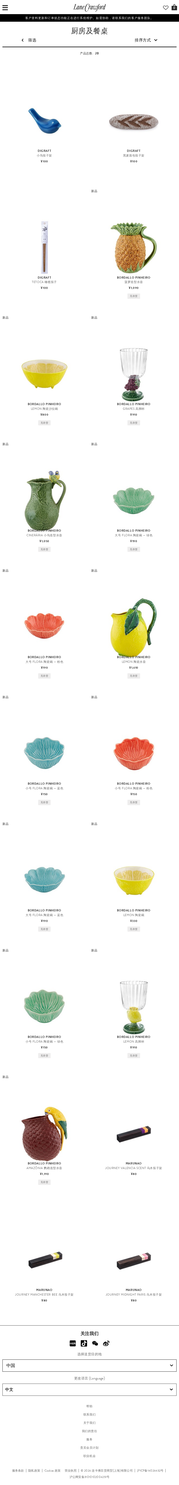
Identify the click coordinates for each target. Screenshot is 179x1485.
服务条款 (18, 1470)
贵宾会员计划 (89, 1448)
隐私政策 (34, 1470)
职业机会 (89, 1456)
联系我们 (89, 1414)
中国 (89, 1365)
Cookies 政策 (53, 1470)
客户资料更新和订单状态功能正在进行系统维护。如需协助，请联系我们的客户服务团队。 (89, 18)
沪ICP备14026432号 (150, 1470)
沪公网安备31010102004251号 (90, 1477)
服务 (89, 1439)
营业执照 (71, 1470)
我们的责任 (89, 1431)
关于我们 (89, 1423)
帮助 (89, 1406)
